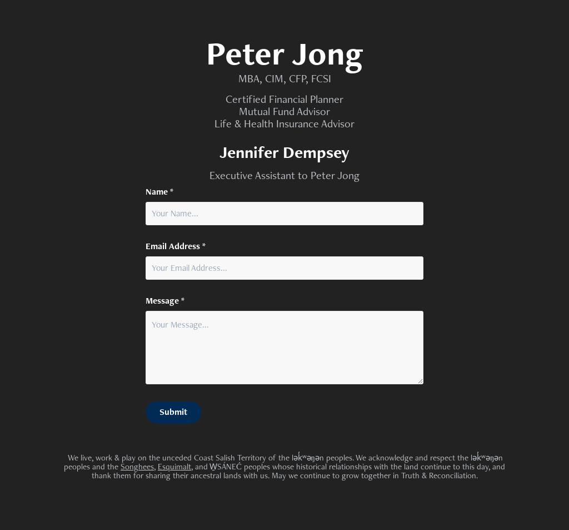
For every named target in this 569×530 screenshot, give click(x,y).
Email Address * (176, 246)
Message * (165, 300)
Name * (159, 191)
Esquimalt (174, 466)
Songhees (137, 466)
